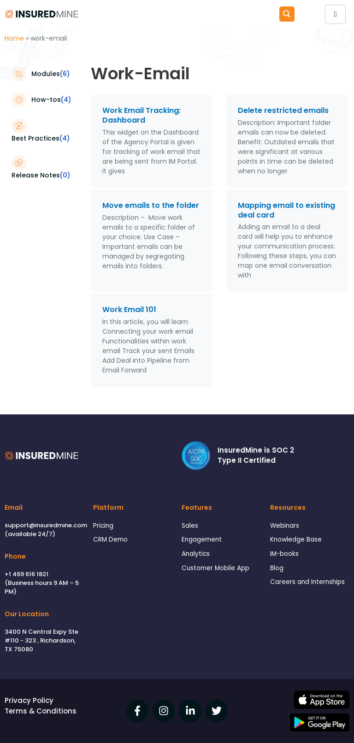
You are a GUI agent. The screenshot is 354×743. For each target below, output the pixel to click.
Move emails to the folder (150, 205)
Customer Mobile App (215, 568)
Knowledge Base (296, 539)
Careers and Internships (307, 582)
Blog (276, 568)
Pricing (103, 525)
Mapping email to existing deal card (286, 210)
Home (14, 38)
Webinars (284, 525)
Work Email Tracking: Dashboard (141, 115)
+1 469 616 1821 (26, 574)
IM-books (284, 553)
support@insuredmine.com (46, 525)
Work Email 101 (129, 309)
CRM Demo (110, 539)
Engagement (202, 539)
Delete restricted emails (284, 110)
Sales (190, 525)
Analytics (196, 553)
